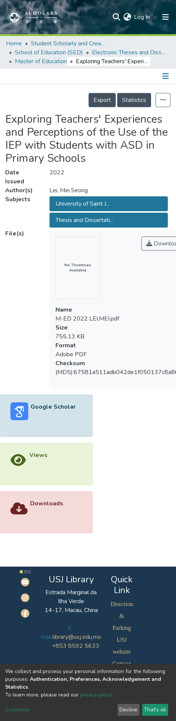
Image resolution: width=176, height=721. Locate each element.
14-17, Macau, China (71, 610)
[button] (127, 17)
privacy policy (96, 694)
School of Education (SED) (49, 52)
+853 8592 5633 (75, 646)
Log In (142, 17)
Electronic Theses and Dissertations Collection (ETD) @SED (129, 52)
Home (14, 43)
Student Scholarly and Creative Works (68, 43)
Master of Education (41, 61)
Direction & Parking (122, 616)
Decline (128, 709)
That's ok (155, 709)
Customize (17, 709)
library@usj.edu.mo (76, 637)
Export (102, 100)
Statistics (134, 100)
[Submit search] (116, 17)
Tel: (47, 646)
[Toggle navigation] (166, 76)
